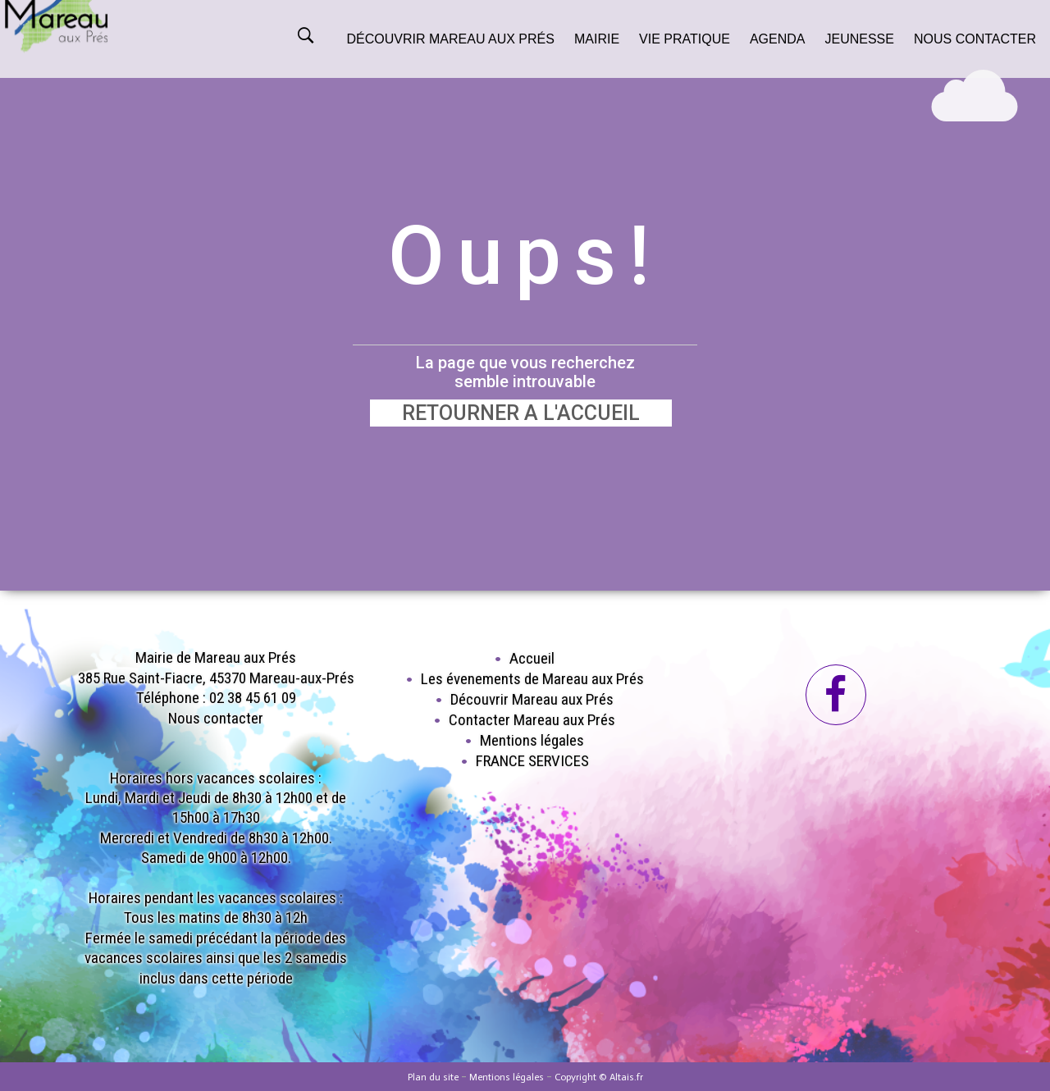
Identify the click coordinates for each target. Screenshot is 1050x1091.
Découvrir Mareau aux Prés (532, 699)
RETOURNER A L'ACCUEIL (521, 413)
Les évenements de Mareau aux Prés (532, 678)
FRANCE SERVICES (532, 760)
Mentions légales (532, 740)
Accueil (532, 658)
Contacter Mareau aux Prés (532, 719)
